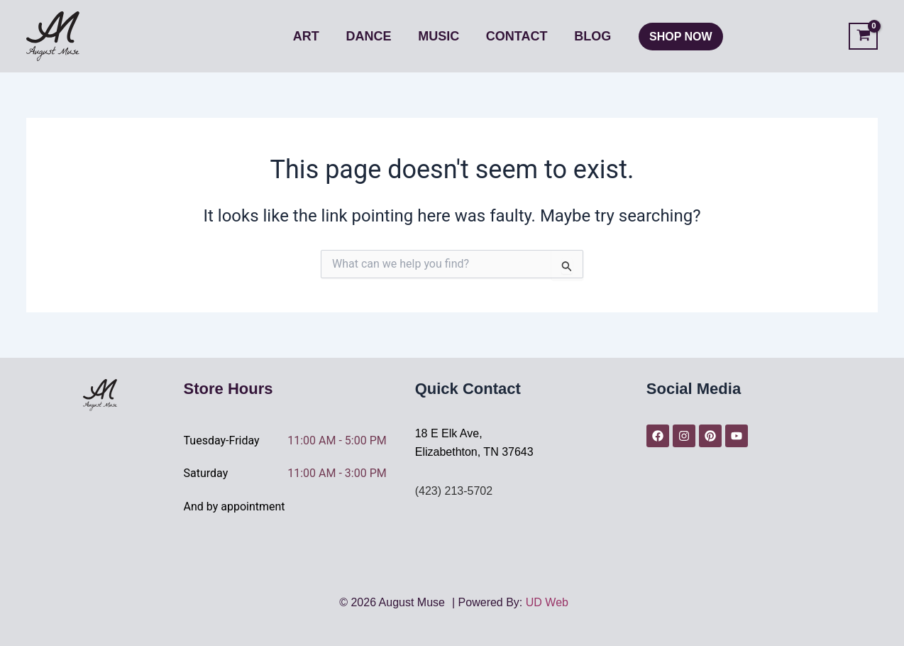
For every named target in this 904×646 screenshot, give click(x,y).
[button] (678, 36)
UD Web (547, 602)
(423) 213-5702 (453, 491)
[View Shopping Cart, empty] (863, 36)
